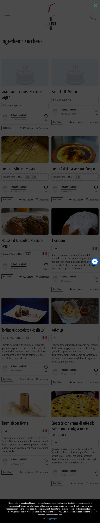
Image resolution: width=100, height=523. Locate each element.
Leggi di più (52, 518)
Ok (44, 518)
